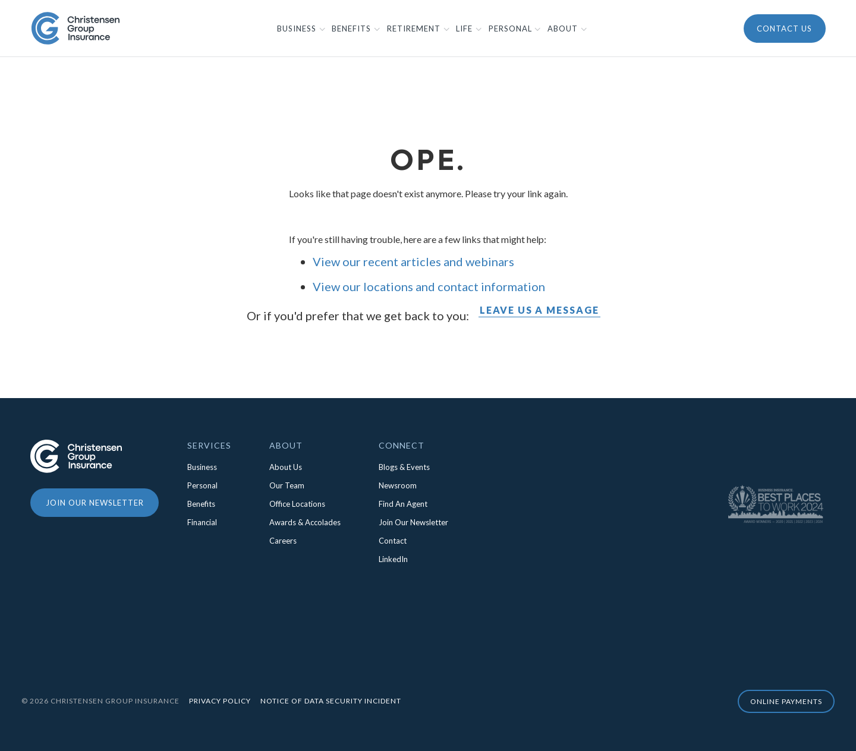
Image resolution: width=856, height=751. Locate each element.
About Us (285, 467)
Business (202, 467)
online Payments (786, 701)
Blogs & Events (404, 467)
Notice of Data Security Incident (330, 700)
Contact (393, 540)
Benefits (201, 504)
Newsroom (398, 485)
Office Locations (297, 504)
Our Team (286, 485)
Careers (283, 540)
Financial (202, 522)
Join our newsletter (95, 502)
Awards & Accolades (305, 522)
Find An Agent (403, 504)
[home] (75, 28)
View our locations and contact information (429, 286)
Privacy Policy (220, 700)
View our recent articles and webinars (413, 261)
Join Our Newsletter (413, 522)
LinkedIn (393, 559)
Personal (202, 485)
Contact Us (784, 28)
